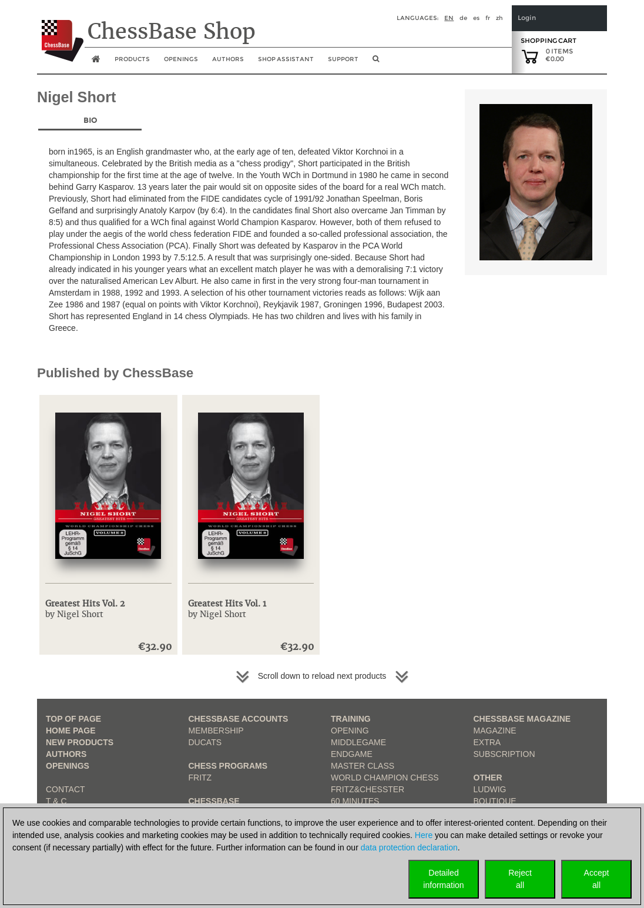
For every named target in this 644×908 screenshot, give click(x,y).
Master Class (362, 765)
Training (351, 718)
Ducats (205, 742)
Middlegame (358, 742)
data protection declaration (409, 847)
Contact (65, 789)
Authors (228, 59)
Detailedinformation (443, 879)
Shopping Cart (548, 40)
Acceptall (596, 879)
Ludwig (490, 789)
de (463, 18)
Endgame (352, 754)
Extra (487, 742)
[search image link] (376, 62)
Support (343, 59)
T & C (56, 801)
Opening (350, 730)
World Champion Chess (385, 777)
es (476, 18)
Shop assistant (286, 59)
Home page (71, 730)
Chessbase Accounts (239, 718)
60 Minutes (355, 801)
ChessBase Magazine (522, 718)
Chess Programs (228, 765)
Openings (67, 765)
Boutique (495, 801)
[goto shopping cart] (530, 56)
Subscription (504, 754)
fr (487, 18)
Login (527, 18)
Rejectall (520, 879)
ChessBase (214, 801)
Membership (216, 730)
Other (488, 777)
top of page (73, 718)
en (449, 18)
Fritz (200, 777)
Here (423, 835)
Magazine (495, 730)
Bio (90, 120)
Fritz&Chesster (367, 789)
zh (499, 18)
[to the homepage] (60, 31)
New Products (79, 742)
